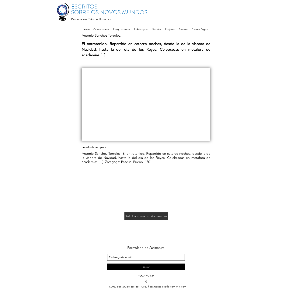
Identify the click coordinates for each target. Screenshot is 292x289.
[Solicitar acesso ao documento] (146, 216)
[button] (121, 29)
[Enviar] (146, 267)
